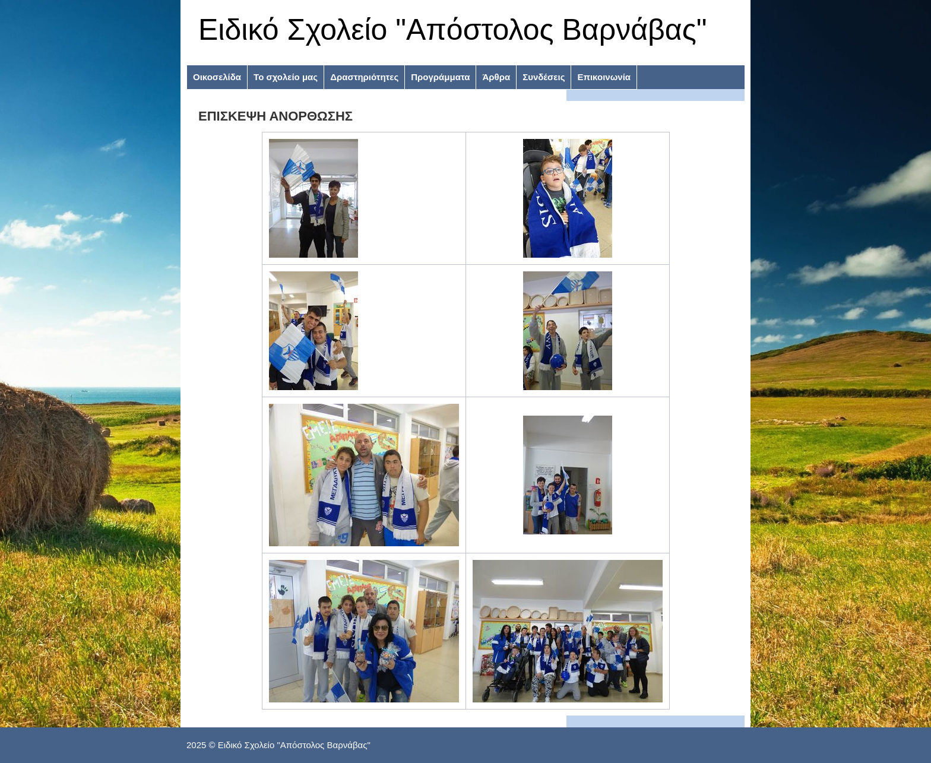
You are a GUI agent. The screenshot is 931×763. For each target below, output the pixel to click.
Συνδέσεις (543, 77)
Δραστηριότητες (364, 77)
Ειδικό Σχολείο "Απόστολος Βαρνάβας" (452, 29)
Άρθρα (496, 77)
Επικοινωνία (604, 77)
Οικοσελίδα (217, 77)
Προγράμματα (440, 77)
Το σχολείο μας (286, 77)
